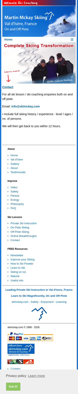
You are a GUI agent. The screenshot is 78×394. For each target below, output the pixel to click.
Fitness (15, 195)
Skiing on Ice (18, 271)
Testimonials (18, 172)
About (14, 168)
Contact (15, 240)
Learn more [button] (36, 376)
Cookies (15, 368)
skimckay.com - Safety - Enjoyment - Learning (38, 301)
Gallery (15, 163)
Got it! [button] (13, 386)
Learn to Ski (18, 267)
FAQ (13, 208)
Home (14, 155)
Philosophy (17, 204)
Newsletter (17, 255)
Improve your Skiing (23, 259)
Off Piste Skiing (20, 231)
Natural (15, 276)
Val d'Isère (17, 159)
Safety (14, 191)
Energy (15, 199)
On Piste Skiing (20, 227)
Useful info (17, 280)
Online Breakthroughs (24, 236)
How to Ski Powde (22, 263)
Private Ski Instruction (24, 223)
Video (14, 187)
